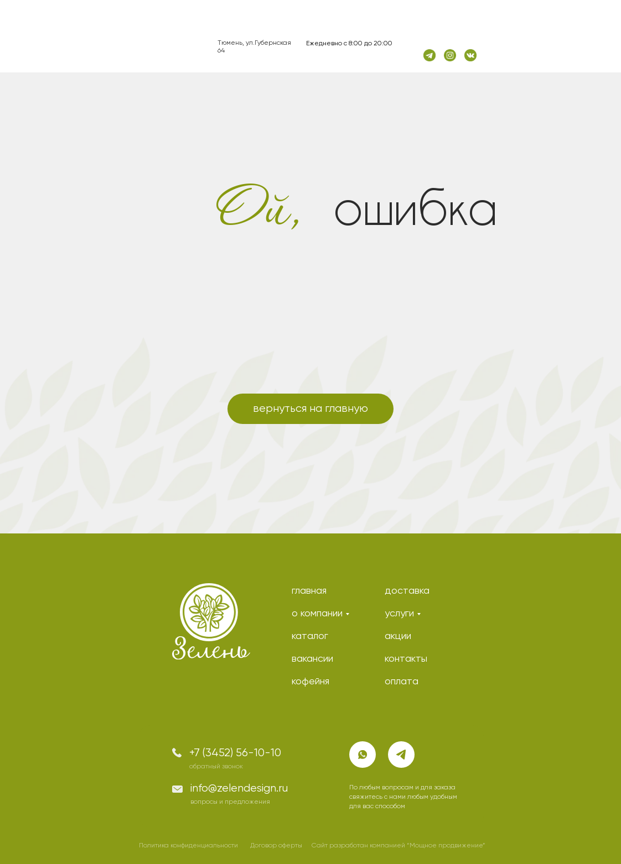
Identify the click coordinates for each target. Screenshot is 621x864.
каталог (310, 636)
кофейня (310, 682)
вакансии (312, 659)
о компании (317, 614)
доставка (407, 591)
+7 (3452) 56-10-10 (235, 753)
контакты (406, 659)
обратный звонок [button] (216, 766)
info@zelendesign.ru (239, 788)
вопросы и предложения (230, 802)
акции (398, 636)
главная (309, 591)
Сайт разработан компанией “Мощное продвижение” (398, 845)
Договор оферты (276, 845)
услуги (399, 614)
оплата (401, 682)
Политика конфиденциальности (188, 845)
